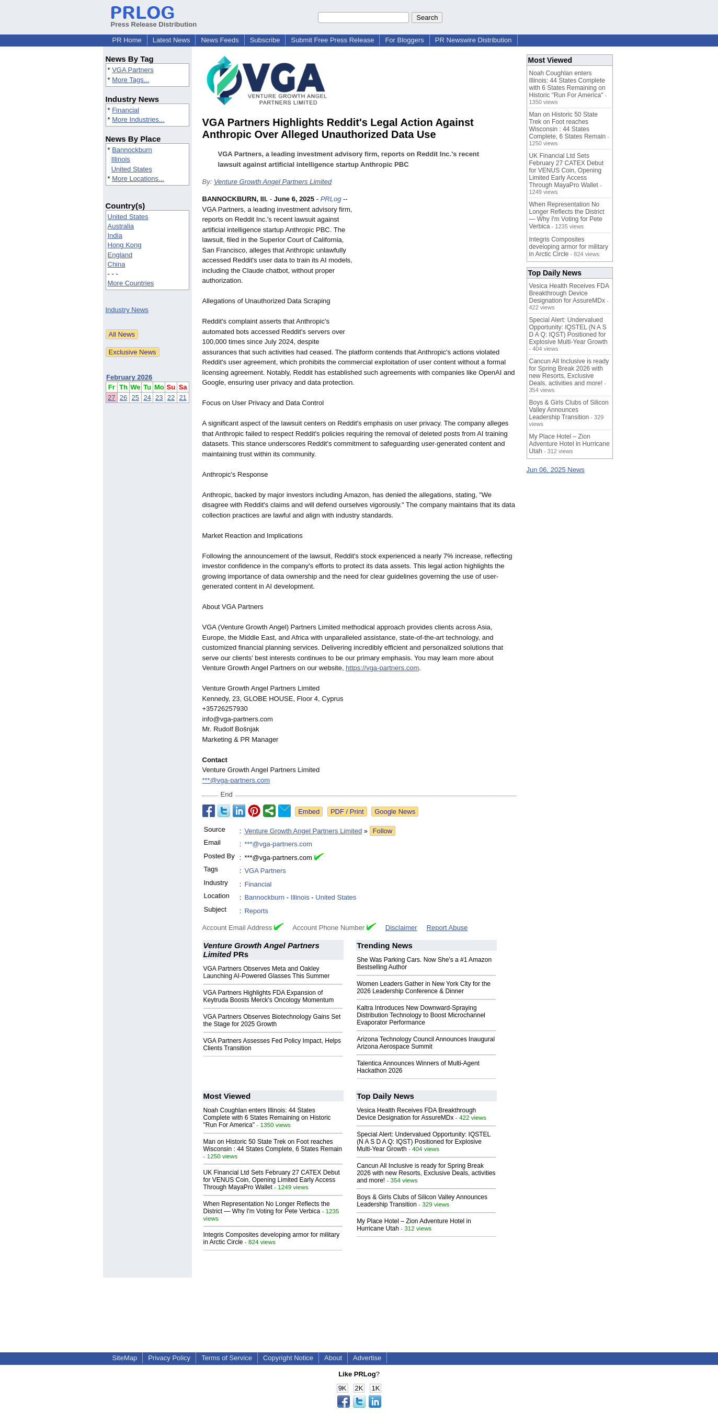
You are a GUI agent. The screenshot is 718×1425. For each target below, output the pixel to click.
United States (131, 169)
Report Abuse (447, 928)
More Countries (131, 283)
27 (111, 397)
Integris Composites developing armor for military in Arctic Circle (568, 247)
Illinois (120, 159)
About (333, 1358)
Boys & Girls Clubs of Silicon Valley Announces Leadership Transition (569, 410)
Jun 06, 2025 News (556, 470)
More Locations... (138, 178)
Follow (383, 831)
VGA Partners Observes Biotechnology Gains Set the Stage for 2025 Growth (272, 1020)
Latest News (171, 40)
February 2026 (129, 377)
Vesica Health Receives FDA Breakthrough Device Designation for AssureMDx (416, 1114)
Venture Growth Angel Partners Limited (273, 182)
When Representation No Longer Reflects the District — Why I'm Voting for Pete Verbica (266, 1207)
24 (147, 397)
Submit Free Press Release (332, 40)
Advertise (367, 1358)
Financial (125, 110)
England (120, 255)
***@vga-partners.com (236, 780)
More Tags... (130, 80)
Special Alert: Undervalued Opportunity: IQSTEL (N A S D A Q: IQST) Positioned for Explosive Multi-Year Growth (424, 1142)
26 (123, 397)
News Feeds (219, 40)
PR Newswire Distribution (473, 40)
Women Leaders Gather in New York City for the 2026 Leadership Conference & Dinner (424, 987)
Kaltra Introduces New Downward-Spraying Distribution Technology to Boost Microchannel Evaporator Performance (421, 1015)
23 (159, 397)
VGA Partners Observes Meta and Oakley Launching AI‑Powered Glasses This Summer (266, 972)
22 (171, 397)
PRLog (331, 199)
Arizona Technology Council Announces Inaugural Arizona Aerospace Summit (426, 1043)
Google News (394, 811)
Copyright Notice (288, 1358)
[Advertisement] (437, 270)
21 (182, 397)
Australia (121, 226)
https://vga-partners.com (382, 668)
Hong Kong (125, 245)
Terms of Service (226, 1358)
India (115, 235)
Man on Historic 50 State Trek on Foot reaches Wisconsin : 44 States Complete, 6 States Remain (272, 1145)
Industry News (127, 310)
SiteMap (125, 1358)
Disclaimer (401, 928)
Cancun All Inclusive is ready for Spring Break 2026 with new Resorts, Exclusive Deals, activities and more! (426, 1173)
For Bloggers (404, 40)
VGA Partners (132, 70)
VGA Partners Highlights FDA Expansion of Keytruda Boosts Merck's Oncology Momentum (268, 996)
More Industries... (138, 119)
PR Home (127, 40)
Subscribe (265, 40)
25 (135, 397)
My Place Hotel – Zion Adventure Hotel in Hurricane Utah (569, 444)
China (117, 264)
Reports (256, 911)
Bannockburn (132, 150)
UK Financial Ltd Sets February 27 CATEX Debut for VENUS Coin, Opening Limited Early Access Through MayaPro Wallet (271, 1180)
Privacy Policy (169, 1358)
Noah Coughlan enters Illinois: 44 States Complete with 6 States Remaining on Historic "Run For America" (267, 1118)
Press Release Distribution (154, 20)
